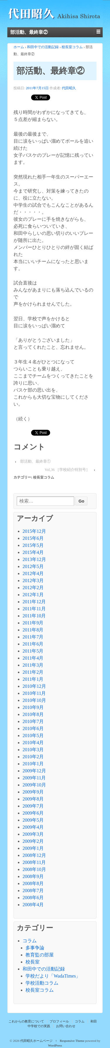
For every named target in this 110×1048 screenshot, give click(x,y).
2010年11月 (34, 693)
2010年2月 (33, 756)
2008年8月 (33, 883)
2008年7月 (33, 890)
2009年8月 (33, 798)
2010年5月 (33, 735)
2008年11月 (34, 862)
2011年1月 (33, 679)
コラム (30, 940)
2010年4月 (33, 742)
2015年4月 (33, 552)
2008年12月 (34, 855)
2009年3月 (33, 834)
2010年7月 (33, 721)
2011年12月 (34, 601)
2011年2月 (33, 672)
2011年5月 (33, 650)
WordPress (55, 1045)
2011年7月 (33, 636)
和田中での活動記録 (43, 47)
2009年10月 (34, 784)
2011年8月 (33, 629)
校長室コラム (72, 47)
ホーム (18, 47)
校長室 (33, 961)
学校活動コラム (42, 982)
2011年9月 (33, 622)
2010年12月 (34, 686)
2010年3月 (33, 749)
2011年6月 (33, 643)
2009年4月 (33, 827)
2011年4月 (33, 658)
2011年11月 (34, 608)
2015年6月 (33, 538)
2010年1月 (33, 763)
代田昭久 (69, 88)
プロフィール (59, 1021)
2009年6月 (33, 813)
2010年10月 (34, 700)
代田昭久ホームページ (36, 1040)
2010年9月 (33, 707)
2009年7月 (33, 805)
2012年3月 (33, 580)
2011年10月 (34, 615)
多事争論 (35, 947)
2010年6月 (33, 728)
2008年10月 (34, 869)
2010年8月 (33, 714)
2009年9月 (33, 791)
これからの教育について (26, 1021)
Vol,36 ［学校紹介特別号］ (67, 469)
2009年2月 (33, 841)
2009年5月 (33, 820)
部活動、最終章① (35, 461)
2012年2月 (33, 587)
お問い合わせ (65, 1026)
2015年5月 (33, 545)
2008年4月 (33, 904)
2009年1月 (33, 848)
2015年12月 (34, 531)
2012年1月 (33, 594)
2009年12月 (34, 770)
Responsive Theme (72, 1040)
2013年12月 (34, 559)
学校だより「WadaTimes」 (53, 975)
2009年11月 (34, 777)
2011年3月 (33, 665)
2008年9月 (33, 876)
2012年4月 (33, 573)
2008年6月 (33, 897)
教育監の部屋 (40, 954)
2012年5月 (33, 566)
